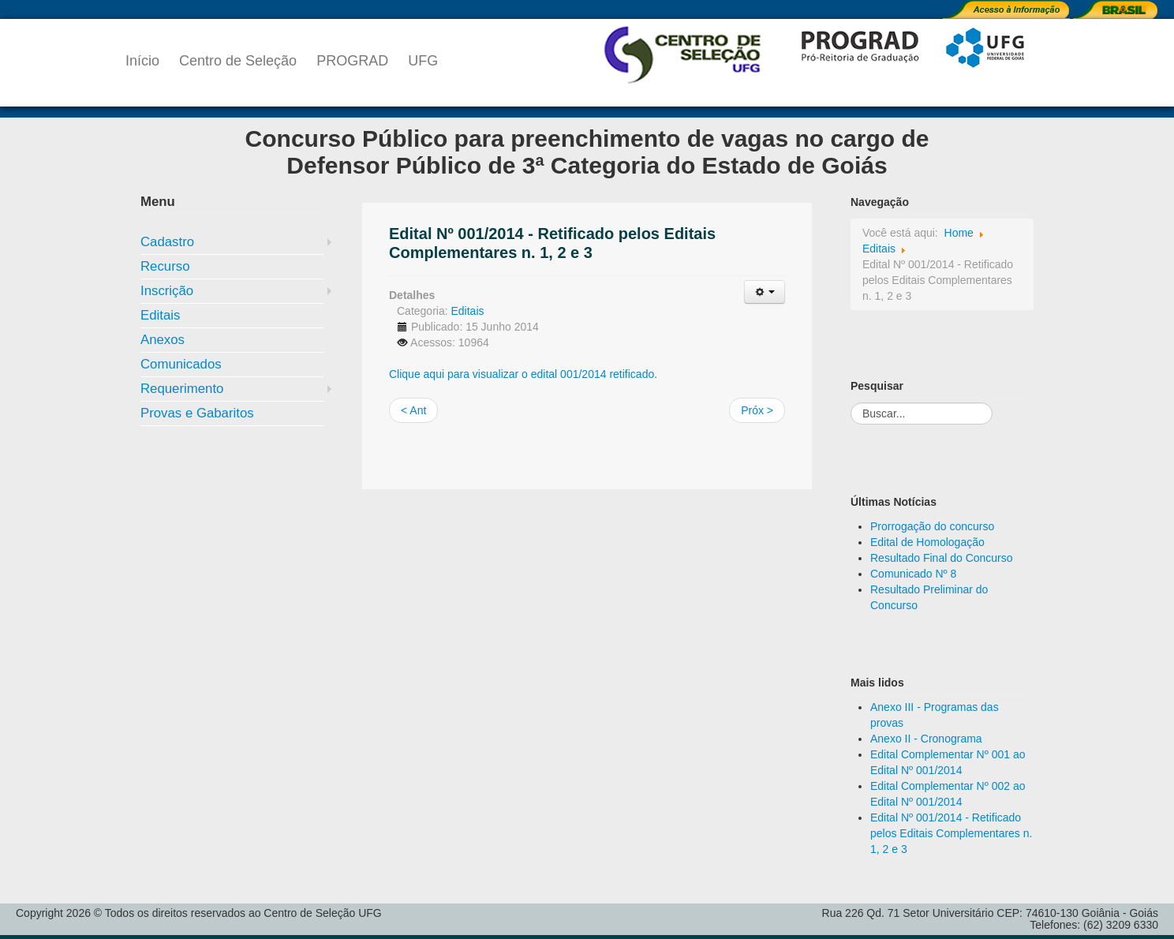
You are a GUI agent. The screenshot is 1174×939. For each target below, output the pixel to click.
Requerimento (181, 388)
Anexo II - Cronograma (926, 738)
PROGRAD (352, 61)
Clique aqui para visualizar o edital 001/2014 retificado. (523, 374)
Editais (160, 315)
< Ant (413, 410)
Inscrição (166, 290)
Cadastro (167, 241)
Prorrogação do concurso (932, 526)
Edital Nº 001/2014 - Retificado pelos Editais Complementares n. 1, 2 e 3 (951, 833)
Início (142, 61)
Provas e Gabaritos (197, 413)
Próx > (757, 410)
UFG (423, 61)
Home (959, 232)
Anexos (162, 339)
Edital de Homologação (927, 542)
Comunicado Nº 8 (913, 573)
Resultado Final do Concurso (941, 558)
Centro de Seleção (238, 61)
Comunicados (181, 364)
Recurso (165, 266)
